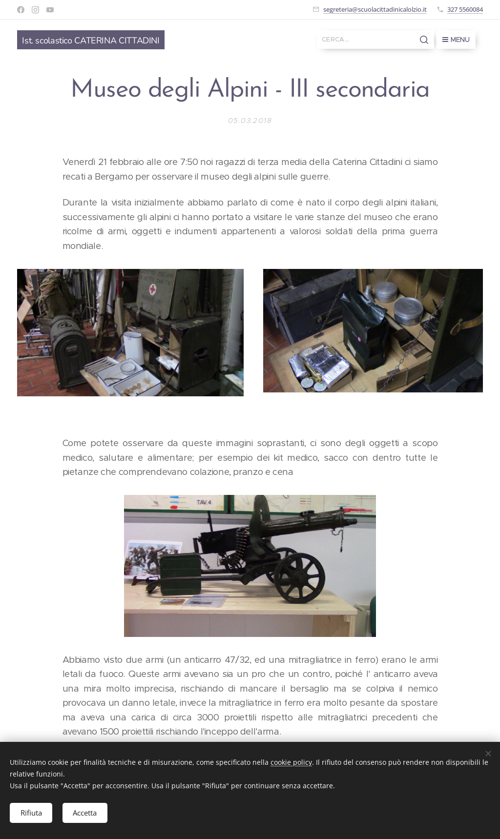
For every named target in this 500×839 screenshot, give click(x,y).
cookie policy (291, 761)
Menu (456, 39)
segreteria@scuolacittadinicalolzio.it (375, 9)
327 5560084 (465, 9)
